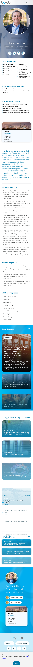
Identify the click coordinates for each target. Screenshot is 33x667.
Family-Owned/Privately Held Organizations (25, 73)
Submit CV (9, 643)
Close (16, 663)
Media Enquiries (22, 643)
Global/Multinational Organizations (24, 76)
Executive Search (16, 38)
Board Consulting (8, 64)
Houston (7, 134)
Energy (24, 48)
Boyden (6, 2)
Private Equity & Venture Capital (23, 68)
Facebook (14, 648)
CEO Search (6, 68)
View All (27, 329)
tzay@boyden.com (16, 597)
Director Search (7, 70)
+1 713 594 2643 (15, 602)
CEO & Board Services (9, 66)
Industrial (6, 75)
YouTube (24, 648)
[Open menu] (27, 2)
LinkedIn (9, 648)
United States (23, 46)
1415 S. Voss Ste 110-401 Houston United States (8, 138)
